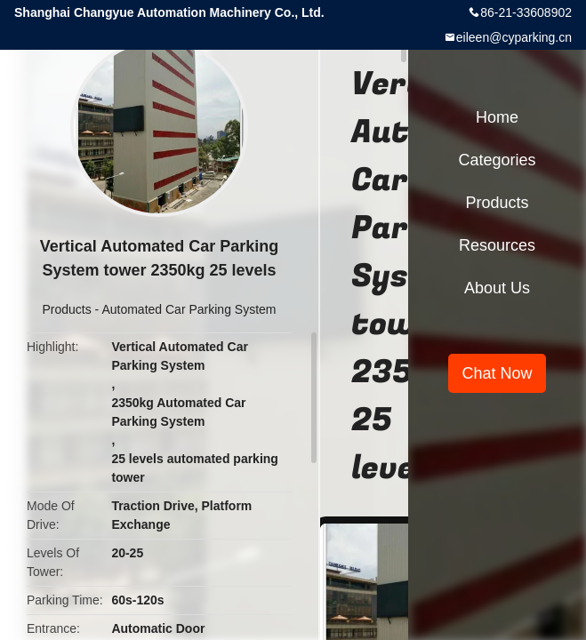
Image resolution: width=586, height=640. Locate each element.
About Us (497, 288)
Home (497, 117)
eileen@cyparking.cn (514, 37)
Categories (496, 160)
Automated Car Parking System (188, 309)
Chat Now (497, 373)
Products (66, 309)
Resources (497, 245)
